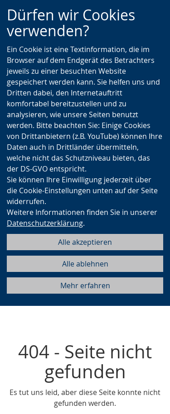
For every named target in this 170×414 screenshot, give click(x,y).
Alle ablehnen (85, 264)
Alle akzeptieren (85, 242)
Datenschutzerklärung (45, 223)
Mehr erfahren (85, 285)
